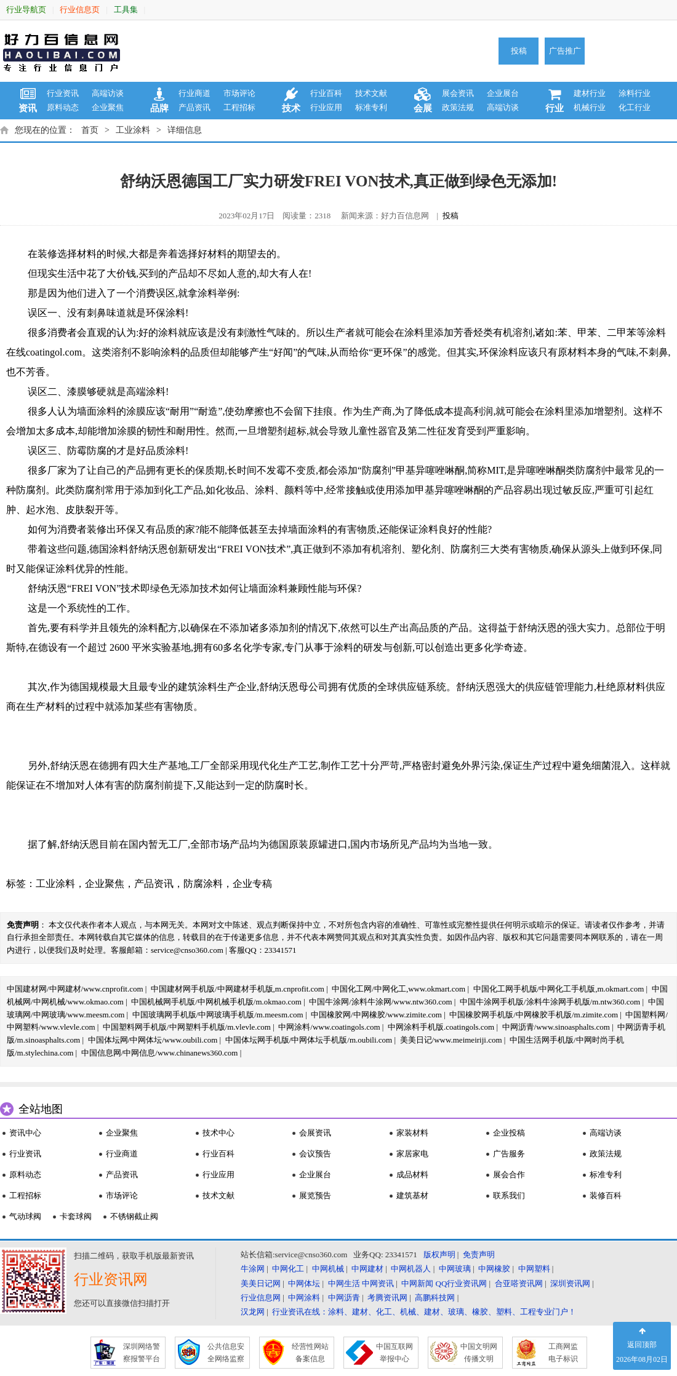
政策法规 (458, 107)
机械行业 (590, 107)
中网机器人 (411, 1268)
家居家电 (412, 1153)
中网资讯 (378, 1283)
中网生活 (344, 1283)
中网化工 (288, 1268)
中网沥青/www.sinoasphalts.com (556, 1027)
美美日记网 (261, 1283)
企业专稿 (252, 883)
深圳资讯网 (570, 1283)
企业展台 (503, 93)
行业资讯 (63, 93)
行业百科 (326, 93)
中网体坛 (304, 1283)
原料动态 (63, 107)
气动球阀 (25, 1216)
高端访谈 (108, 93)
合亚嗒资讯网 (519, 1283)
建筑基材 (412, 1195)
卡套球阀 (76, 1216)
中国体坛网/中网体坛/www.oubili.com (153, 1039)
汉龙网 (253, 1311)
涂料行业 (635, 93)
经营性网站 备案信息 (310, 1352)
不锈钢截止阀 (134, 1216)
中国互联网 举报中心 (394, 1352)
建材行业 (590, 93)
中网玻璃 (455, 1268)
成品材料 (412, 1174)
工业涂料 (133, 130)
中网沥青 (344, 1297)
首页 (89, 130)
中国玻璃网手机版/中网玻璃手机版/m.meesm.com (217, 1014)
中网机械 (328, 1268)
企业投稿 (509, 1132)
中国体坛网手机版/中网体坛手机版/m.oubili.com (309, 1039)
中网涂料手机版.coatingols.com (441, 1027)
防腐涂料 (203, 883)
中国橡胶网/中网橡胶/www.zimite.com (376, 1014)
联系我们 (509, 1195)
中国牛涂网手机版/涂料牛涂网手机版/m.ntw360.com (550, 1001)
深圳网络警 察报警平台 (141, 1352)
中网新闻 (417, 1283)
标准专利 (371, 107)
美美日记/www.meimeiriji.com (451, 1039)
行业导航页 (26, 9)
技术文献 (371, 93)
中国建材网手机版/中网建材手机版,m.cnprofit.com (237, 988)
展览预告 (315, 1195)
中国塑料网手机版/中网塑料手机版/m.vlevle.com (187, 1027)
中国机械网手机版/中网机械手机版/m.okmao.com (216, 1001)
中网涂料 (304, 1297)
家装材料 (412, 1132)
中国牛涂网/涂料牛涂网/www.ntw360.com (380, 1001)
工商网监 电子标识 (563, 1352)
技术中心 (218, 1132)
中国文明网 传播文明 (478, 1352)
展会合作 (509, 1174)
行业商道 (194, 93)
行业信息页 (80, 9)
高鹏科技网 (435, 1297)
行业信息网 (261, 1297)
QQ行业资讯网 (461, 1283)
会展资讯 (315, 1132)
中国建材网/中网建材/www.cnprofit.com (75, 988)
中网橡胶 (494, 1268)
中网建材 (367, 1268)
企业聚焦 (108, 107)
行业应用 (326, 107)
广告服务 (509, 1153)
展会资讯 (458, 93)
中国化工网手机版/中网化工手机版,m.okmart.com (558, 988)
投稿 (519, 50)
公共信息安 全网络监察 (225, 1352)
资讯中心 (25, 1132)
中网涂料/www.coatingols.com (329, 1027)
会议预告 (315, 1153)
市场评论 (239, 93)
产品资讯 (194, 107)
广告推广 (565, 50)
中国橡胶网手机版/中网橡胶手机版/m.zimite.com (533, 1014)
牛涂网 (253, 1268)
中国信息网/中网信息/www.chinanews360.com (159, 1052)
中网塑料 (534, 1268)
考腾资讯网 (387, 1297)
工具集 (126, 9)
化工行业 (635, 107)
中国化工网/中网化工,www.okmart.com (398, 988)
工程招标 (239, 107)
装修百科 (606, 1195)
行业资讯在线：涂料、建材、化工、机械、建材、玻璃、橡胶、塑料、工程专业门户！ (424, 1311)
